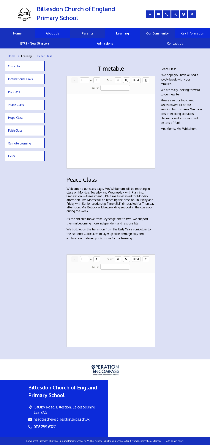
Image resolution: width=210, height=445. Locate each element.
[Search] (115, 88)
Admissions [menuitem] (105, 43)
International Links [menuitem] (20, 79)
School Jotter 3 (123, 441)
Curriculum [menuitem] (15, 66)
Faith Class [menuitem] (15, 130)
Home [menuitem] (17, 33)
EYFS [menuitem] (11, 156)
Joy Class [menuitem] (14, 92)
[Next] (96, 80)
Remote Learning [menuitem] (19, 143)
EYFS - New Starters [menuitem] (35, 43)
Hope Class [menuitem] (15, 117)
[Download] (146, 80)
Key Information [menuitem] (192, 33)
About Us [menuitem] (52, 33)
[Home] (11, 56)
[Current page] (84, 80)
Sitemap (156, 441)
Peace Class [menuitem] (16, 105)
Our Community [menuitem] (157, 33)
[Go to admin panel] (174, 441)
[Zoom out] (126, 80)
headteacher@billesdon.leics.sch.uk (61, 419)
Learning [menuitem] (122, 33)
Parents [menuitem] (87, 33)
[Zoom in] (118, 80)
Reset (136, 80)
